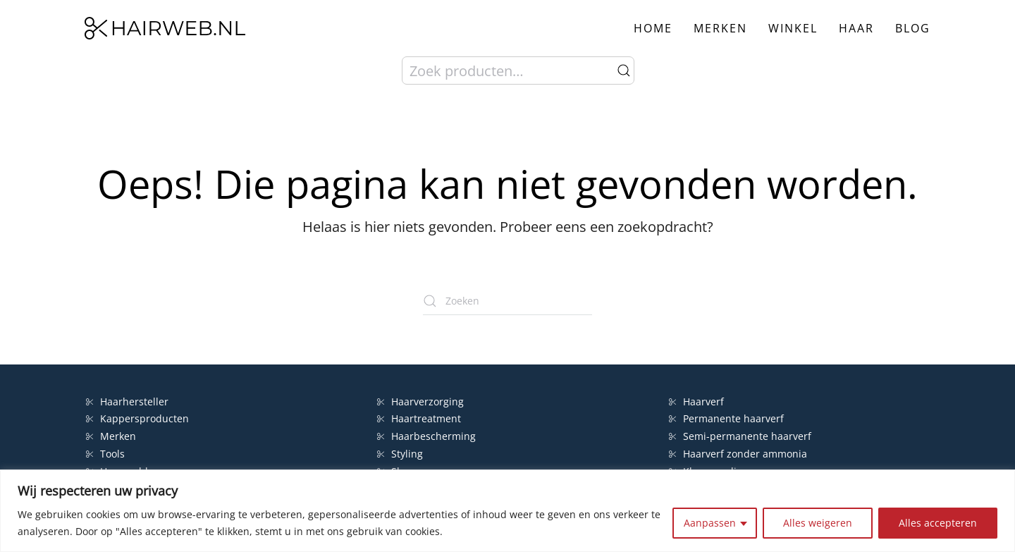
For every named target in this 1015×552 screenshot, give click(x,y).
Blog (912, 28)
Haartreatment (419, 418)
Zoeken (624, 70)
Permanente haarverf (726, 418)
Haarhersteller (127, 401)
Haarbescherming (426, 436)
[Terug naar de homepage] (165, 28)
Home (653, 28)
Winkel (793, 28)
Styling (400, 453)
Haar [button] (856, 28)
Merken (720, 28)
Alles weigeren (817, 522)
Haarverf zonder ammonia (738, 453)
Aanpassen (710, 522)
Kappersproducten (137, 418)
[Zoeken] (507, 301)
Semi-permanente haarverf (740, 436)
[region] (507, 511)
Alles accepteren (938, 522)
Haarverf (698, 401)
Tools (105, 453)
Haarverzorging (420, 401)
